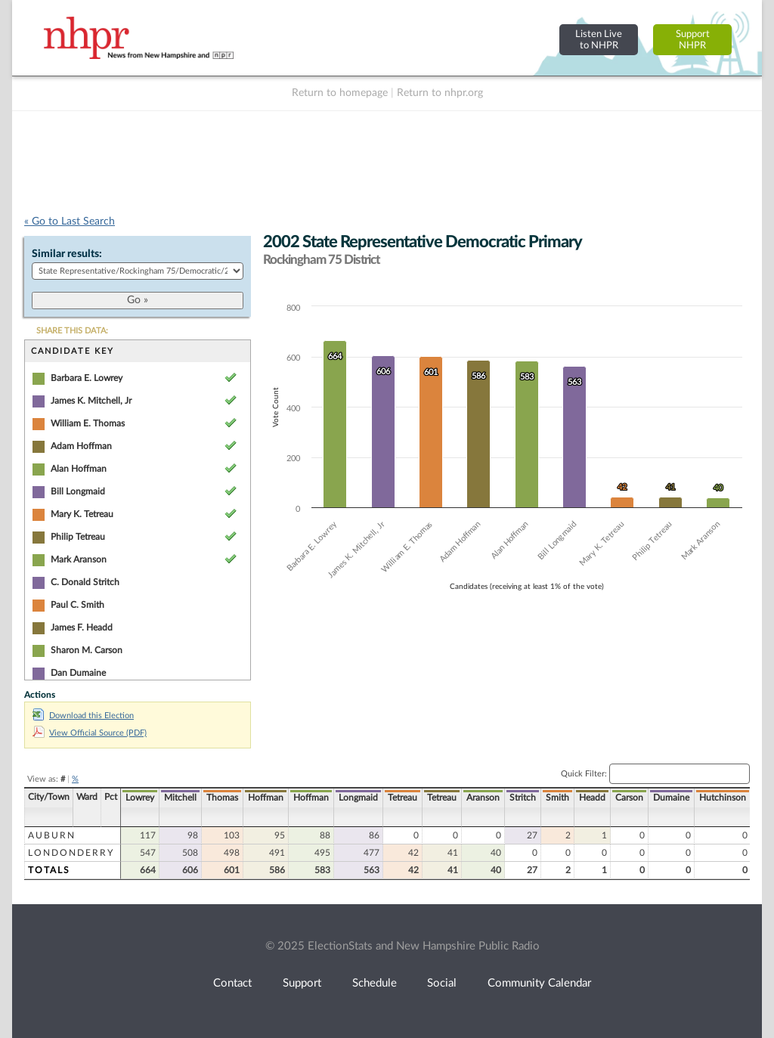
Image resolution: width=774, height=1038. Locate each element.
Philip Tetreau (78, 536)
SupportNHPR (693, 39)
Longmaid (358, 797)
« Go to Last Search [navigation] (69, 221)
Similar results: (67, 254)
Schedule (374, 983)
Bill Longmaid (78, 491)
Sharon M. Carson (86, 650)
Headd (592, 797)
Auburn (52, 835)
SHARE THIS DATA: (72, 331)
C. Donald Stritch (85, 582)
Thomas (222, 797)
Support (302, 983)
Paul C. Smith (77, 604)
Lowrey (139, 797)
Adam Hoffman (81, 446)
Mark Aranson (79, 559)
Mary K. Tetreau (82, 514)
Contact (232, 983)
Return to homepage (340, 93)
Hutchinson (722, 797)
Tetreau (402, 797)
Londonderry (71, 852)
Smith (557, 797)
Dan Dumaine (78, 672)
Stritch (522, 797)
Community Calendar (539, 983)
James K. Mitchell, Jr (91, 400)
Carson (629, 797)
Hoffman (265, 797)
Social (442, 983)
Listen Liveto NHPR (598, 39)
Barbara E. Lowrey (86, 378)
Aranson (483, 797)
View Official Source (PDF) (90, 733)
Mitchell (180, 797)
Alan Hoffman (79, 468)
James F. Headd (82, 627)
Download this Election (83, 715)
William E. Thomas (88, 423)
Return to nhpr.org (440, 93)
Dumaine (671, 797)
